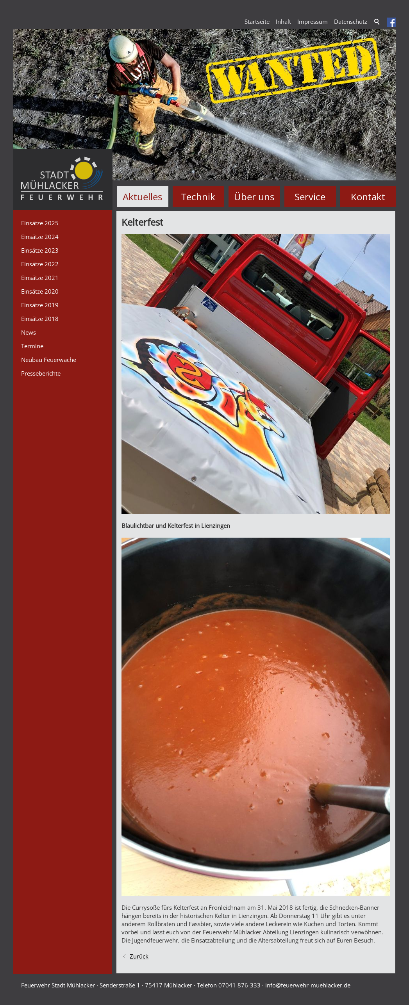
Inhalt (283, 21)
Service (310, 196)
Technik (198, 196)
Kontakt (368, 196)
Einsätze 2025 (40, 223)
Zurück (139, 956)
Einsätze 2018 (40, 319)
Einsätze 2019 (40, 305)
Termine (32, 346)
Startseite (257, 21)
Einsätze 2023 (40, 250)
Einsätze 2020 (40, 291)
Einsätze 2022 (40, 264)
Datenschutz (350, 21)
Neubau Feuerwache (48, 360)
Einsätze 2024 (40, 237)
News (28, 332)
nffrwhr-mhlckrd (307, 985)
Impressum (312, 21)
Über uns (254, 196)
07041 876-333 (239, 985)
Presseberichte (41, 373)
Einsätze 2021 (40, 278)
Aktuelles (142, 196)
